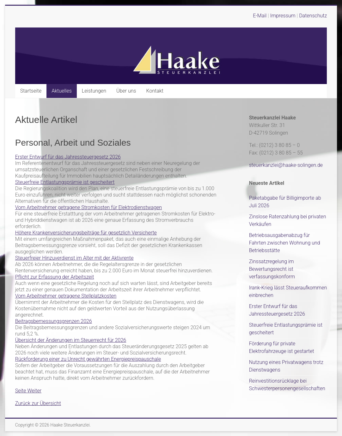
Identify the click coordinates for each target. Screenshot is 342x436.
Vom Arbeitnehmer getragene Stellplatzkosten (66, 296)
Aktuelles (62, 91)
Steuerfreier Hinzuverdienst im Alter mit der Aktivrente (74, 258)
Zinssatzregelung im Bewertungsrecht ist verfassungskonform (272, 269)
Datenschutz (313, 16)
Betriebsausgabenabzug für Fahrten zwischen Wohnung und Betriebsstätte (284, 242)
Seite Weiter (28, 391)
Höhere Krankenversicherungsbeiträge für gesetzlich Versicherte (86, 233)
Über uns (126, 91)
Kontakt (154, 91)
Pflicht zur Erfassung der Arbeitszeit (54, 277)
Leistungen (94, 91)
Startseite (31, 91)
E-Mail (259, 16)
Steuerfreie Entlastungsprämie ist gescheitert (65, 182)
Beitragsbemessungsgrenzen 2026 (53, 321)
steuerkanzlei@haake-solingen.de (286, 165)
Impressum (283, 16)
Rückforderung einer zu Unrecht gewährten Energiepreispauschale (88, 359)
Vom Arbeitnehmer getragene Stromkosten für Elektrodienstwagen (88, 207)
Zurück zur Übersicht (38, 403)
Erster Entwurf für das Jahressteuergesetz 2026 (68, 157)
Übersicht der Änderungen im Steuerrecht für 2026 (70, 340)
